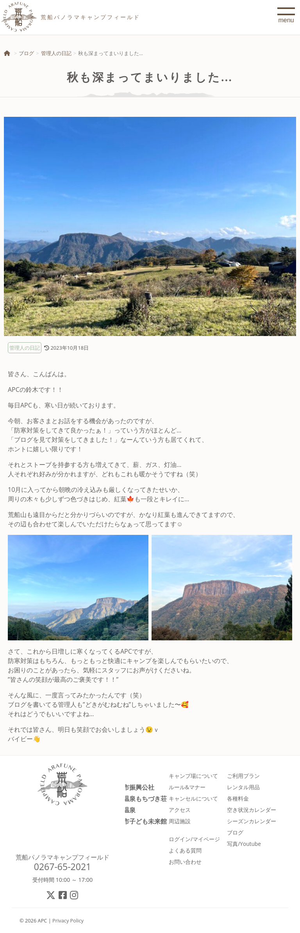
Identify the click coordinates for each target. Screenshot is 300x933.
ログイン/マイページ (194, 839)
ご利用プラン (243, 775)
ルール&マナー (187, 787)
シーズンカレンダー (251, 821)
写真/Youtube (244, 843)
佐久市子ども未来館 (139, 821)
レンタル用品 (243, 787)
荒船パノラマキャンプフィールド (62, 857)
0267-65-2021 (62, 866)
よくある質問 (185, 850)
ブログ (26, 53)
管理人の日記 (56, 53)
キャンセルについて (193, 798)
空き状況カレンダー (251, 809)
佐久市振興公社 (132, 787)
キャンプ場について (193, 775)
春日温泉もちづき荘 (139, 798)
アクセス (180, 809)
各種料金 (238, 798)
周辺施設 (180, 821)
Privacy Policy (68, 920)
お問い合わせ (185, 861)
